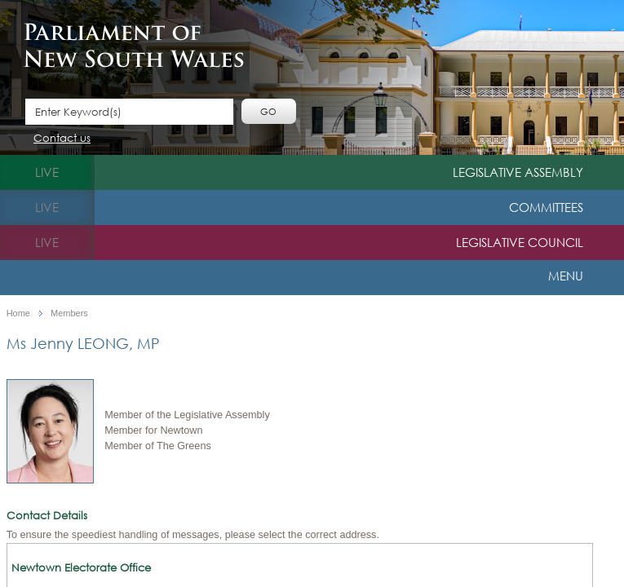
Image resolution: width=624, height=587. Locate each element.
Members (69, 313)
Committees (546, 207)
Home (18, 313)
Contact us (62, 139)
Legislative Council (519, 242)
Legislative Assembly (518, 172)
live (47, 172)
